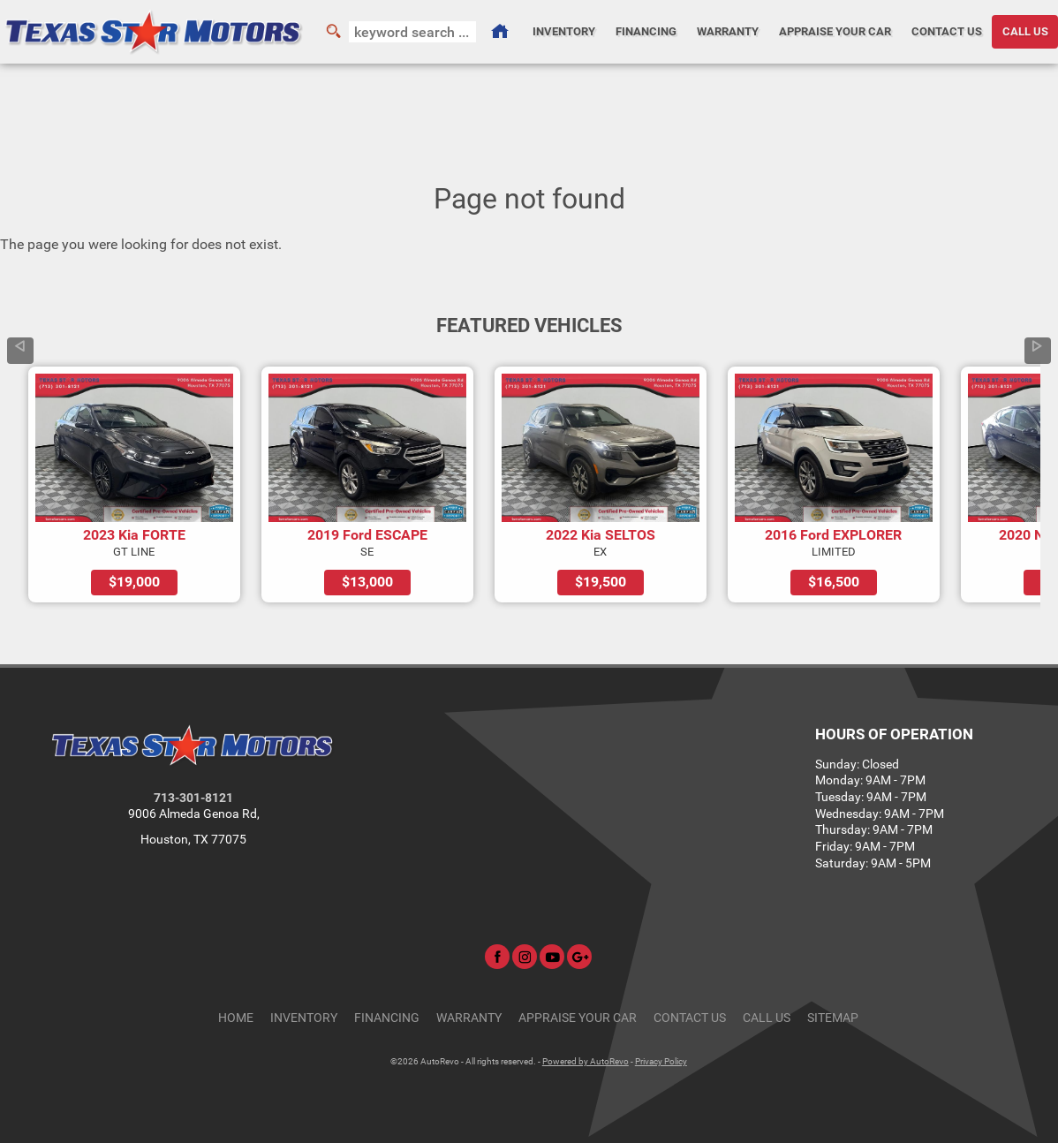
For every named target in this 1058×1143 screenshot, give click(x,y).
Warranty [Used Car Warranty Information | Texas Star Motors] (728, 31)
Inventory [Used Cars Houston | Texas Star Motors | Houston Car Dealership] (564, 31)
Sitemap (832, 1018)
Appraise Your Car (835, 31)
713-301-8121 (193, 798)
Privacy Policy (661, 1061)
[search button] (333, 31)
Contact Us (690, 1018)
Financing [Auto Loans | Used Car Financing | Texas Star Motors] (646, 31)
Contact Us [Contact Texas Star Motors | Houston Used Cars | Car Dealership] (946, 31)
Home (235, 1018)
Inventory (303, 1018)
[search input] (412, 31)
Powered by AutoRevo (585, 1061)
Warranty (469, 1018)
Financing (386, 1018)
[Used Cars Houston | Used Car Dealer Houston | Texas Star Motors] (499, 32)
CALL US (766, 1018)
